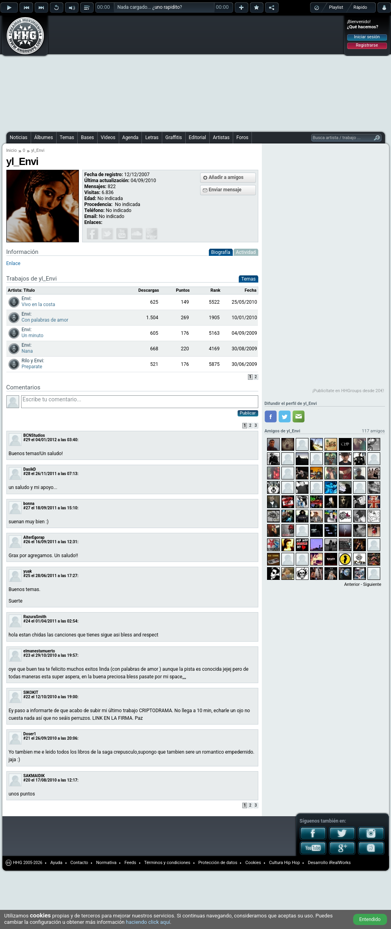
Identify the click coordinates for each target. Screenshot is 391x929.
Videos (108, 137)
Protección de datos (218, 862)
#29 (27, 440)
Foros (242, 137)
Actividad (246, 252)
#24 (27, 621)
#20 (27, 780)
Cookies (253, 862)
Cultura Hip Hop (284, 862)
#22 (27, 697)
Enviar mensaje (225, 189)
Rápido (360, 7)
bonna (29, 503)
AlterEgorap (34, 537)
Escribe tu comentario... (139, 401)
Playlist (336, 7)
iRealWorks (340, 862)
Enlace (13, 263)
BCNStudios (34, 435)
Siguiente (372, 584)
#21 (27, 738)
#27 (27, 508)
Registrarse (367, 45)
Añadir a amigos (226, 177)
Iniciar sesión (367, 36)
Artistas (221, 137)
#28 (27, 473)
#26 (27, 542)
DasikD (30, 469)
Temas (67, 137)
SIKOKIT (31, 692)
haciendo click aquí (148, 922)
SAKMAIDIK (34, 776)
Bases (87, 137)
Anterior (352, 584)
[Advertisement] (127, 72)
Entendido (370, 919)
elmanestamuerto (39, 651)
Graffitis (173, 137)
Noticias (19, 137)
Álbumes (43, 137)
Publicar (248, 413)
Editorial (197, 137)
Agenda (130, 137)
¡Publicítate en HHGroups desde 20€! (348, 390)
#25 (27, 576)
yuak (28, 571)
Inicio (11, 150)
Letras (151, 137)
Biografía (220, 252)
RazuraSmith (35, 617)
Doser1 (30, 734)
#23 (27, 655)
